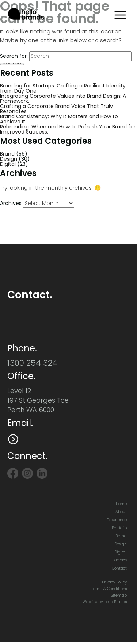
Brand (7, 153)
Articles (120, 560)
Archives (11, 203)
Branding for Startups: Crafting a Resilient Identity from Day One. (63, 88)
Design (8, 159)
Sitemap (119, 595)
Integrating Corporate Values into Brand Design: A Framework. (63, 98)
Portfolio (119, 528)
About (121, 512)
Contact (119, 568)
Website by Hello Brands (105, 602)
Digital (8, 164)
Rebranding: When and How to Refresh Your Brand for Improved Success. (68, 129)
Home (121, 504)
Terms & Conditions (109, 588)
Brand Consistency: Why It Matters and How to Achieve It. (59, 119)
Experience (117, 520)
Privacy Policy (114, 582)
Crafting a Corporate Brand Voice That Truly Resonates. (56, 108)
